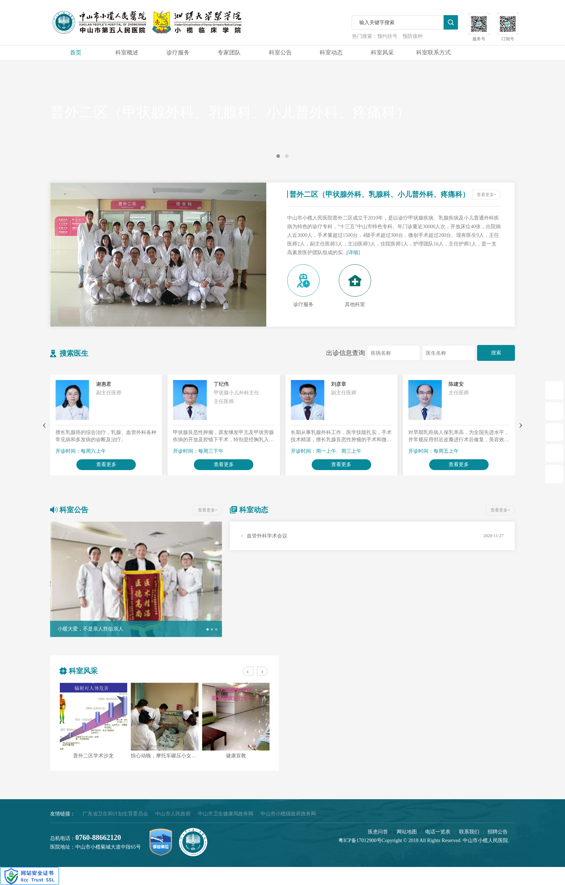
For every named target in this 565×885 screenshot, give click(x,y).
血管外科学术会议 (267, 536)
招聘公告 (498, 832)
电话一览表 (437, 832)
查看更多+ (487, 194)
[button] (207, 629)
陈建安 (456, 384)
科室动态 (331, 52)
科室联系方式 (433, 52)
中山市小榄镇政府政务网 (288, 814)
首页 (75, 52)
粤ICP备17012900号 (360, 840)
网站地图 (407, 832)
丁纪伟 (221, 384)
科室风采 (382, 52)
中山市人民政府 (173, 814)
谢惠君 (103, 384)
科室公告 (280, 52)
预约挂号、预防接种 (400, 36)
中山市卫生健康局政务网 (225, 814)
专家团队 (229, 52)
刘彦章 (338, 384)
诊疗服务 (178, 52)
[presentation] (44, 424)
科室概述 (126, 52)
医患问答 (378, 832)
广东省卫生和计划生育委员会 (115, 814)
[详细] (353, 252)
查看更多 (106, 464)
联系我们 (469, 832)
